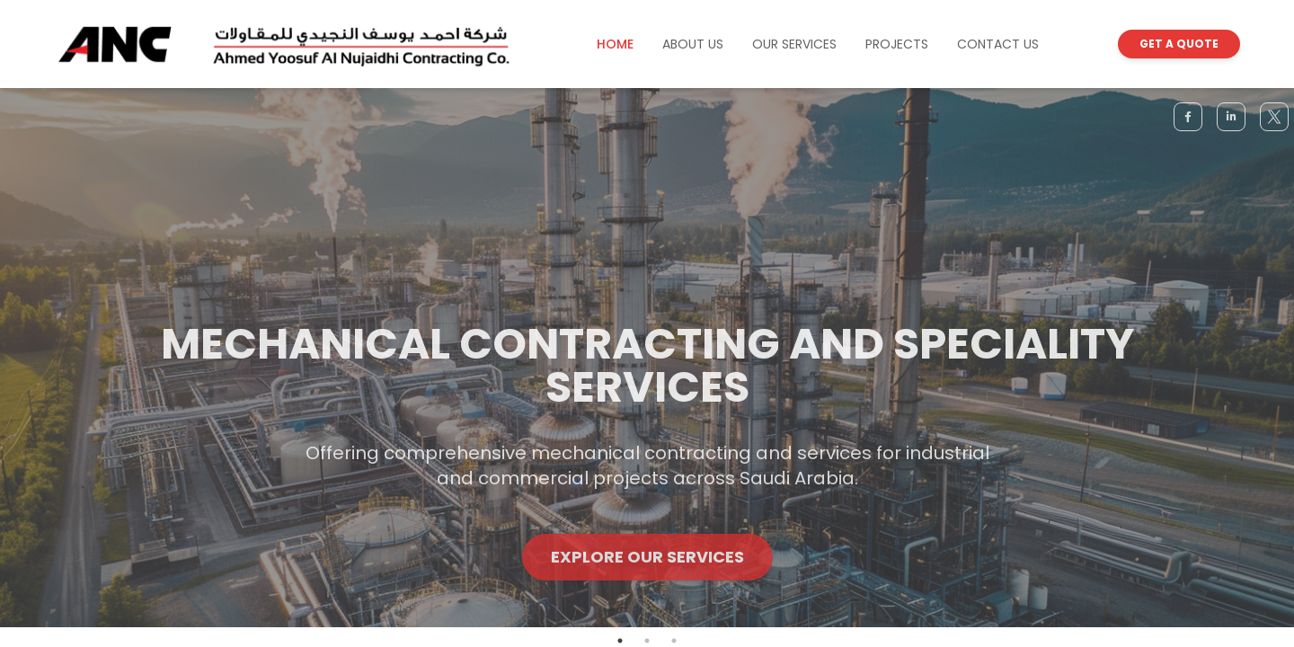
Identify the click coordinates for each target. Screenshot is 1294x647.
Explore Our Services (647, 573)
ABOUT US (692, 44)
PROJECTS (896, 44)
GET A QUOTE (1179, 43)
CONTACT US (998, 44)
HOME (615, 44)
